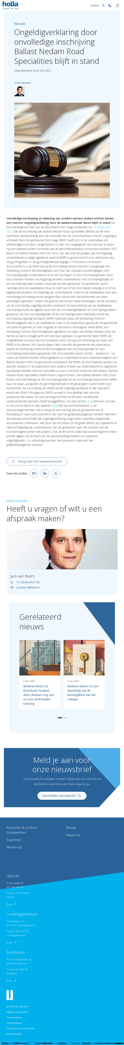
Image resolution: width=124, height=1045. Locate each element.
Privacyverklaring (14, 1017)
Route (11, 904)
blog (90, 401)
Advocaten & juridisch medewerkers (21, 830)
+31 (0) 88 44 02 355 (25, 585)
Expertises (13, 840)
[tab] (60, 720)
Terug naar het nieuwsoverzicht (37, 461)
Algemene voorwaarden (17, 1012)
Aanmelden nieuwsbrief (62, 799)
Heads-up (73, 835)
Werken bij (14, 847)
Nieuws (71, 827)
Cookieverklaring (14, 1023)
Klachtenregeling (14, 1034)
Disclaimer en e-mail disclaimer (20, 1028)
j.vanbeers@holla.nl (25, 590)
